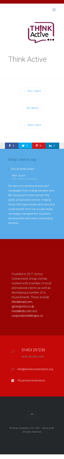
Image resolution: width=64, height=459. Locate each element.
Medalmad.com (22, 302)
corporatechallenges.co (27, 315)
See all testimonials (22, 169)
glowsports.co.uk (23, 306)
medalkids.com (22, 311)
